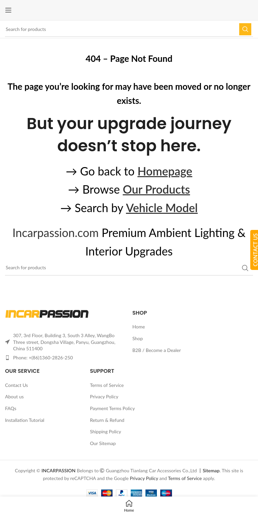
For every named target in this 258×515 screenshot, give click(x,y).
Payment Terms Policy (112, 408)
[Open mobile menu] (8, 10)
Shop (137, 338)
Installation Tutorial (24, 420)
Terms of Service (107, 385)
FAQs (10, 408)
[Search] (129, 29)
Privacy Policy (104, 396)
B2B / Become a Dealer (156, 350)
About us (14, 396)
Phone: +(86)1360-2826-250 (43, 357)
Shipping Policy (105, 431)
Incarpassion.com (55, 232)
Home (138, 326)
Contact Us (16, 385)
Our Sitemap (103, 443)
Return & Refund (107, 420)
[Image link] (47, 313)
